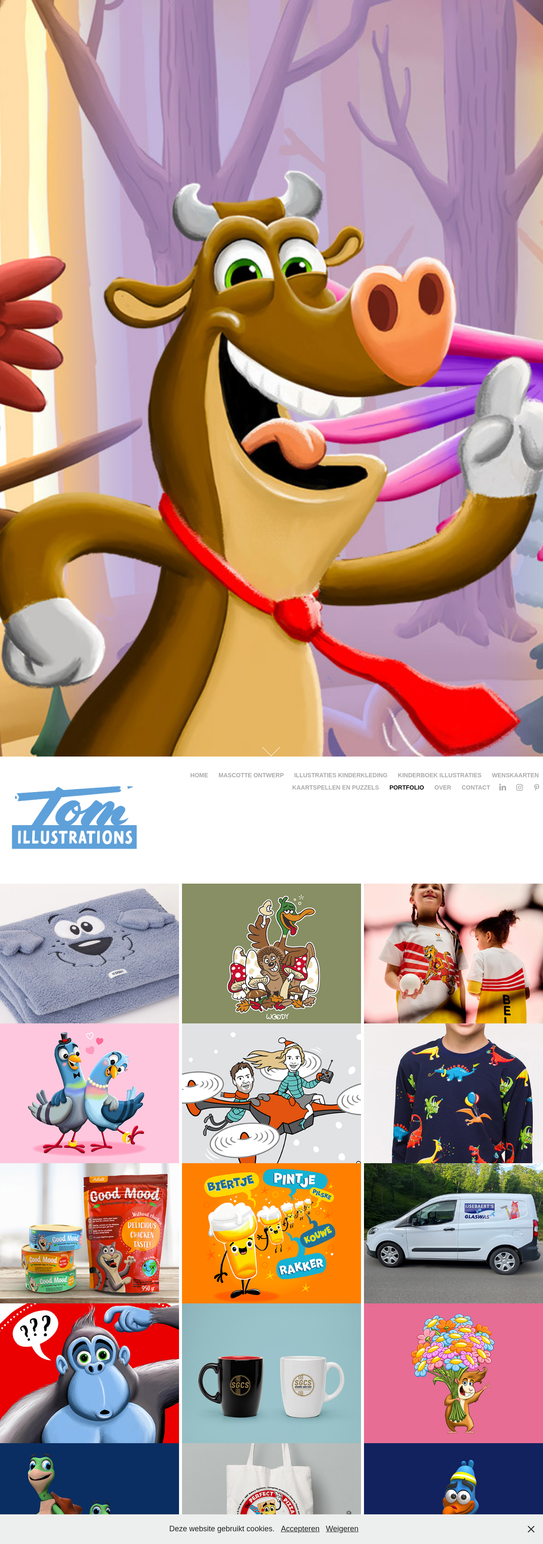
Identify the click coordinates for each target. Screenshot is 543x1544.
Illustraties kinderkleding (340, 775)
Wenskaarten (515, 775)
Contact (476, 787)
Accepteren (300, 1529)
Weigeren (342, 1529)
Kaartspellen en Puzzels (335, 787)
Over (442, 787)
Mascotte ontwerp (251, 775)
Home (199, 775)
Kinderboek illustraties (439, 775)
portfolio (406, 787)
